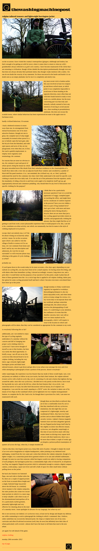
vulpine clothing (7, 535)
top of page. (6, 544)
